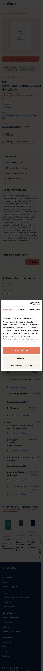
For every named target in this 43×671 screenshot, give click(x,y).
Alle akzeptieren (21, 350)
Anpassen (21, 358)
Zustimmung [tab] (8, 310)
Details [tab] (21, 310)
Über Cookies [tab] (34, 310)
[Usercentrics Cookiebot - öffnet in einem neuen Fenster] (30, 303)
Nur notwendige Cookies (21, 366)
